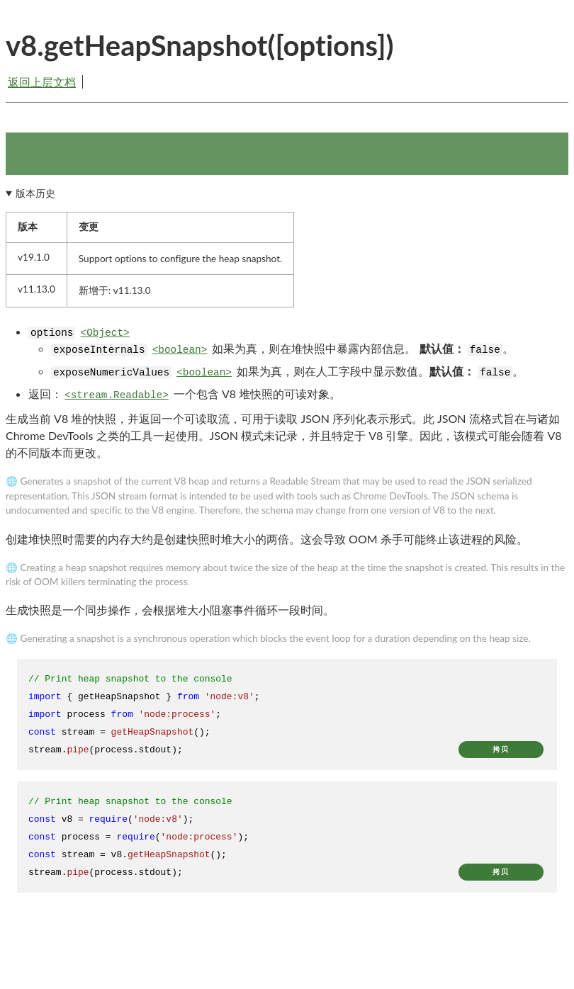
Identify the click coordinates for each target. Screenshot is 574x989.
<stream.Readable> (116, 395)
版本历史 (35, 193)
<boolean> (180, 350)
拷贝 (501, 749)
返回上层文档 (42, 82)
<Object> (105, 333)
